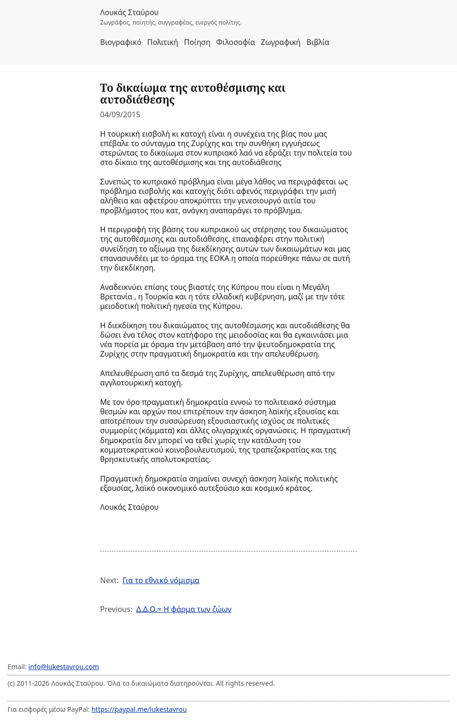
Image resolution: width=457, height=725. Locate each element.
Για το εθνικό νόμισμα (160, 580)
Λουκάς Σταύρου (129, 12)
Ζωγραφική (280, 42)
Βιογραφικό (121, 42)
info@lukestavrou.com (63, 666)
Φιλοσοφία (235, 42)
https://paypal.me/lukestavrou (139, 709)
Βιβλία (317, 42)
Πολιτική (162, 42)
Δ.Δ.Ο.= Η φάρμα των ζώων (183, 609)
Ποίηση (197, 42)
